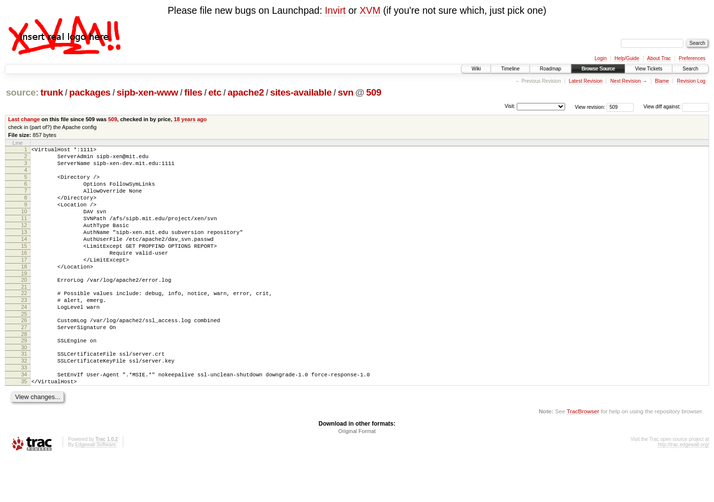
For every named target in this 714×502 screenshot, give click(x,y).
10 (24, 225)
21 (24, 315)
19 (24, 300)
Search (690, 68)
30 (24, 384)
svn (346, 92)
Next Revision (625, 81)
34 (24, 416)
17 (24, 283)
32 (24, 399)
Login (601, 58)
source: (22, 92)
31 (24, 391)
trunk (51, 92)
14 (24, 258)
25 (24, 346)
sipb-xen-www (147, 92)
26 (24, 353)
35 (24, 424)
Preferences (692, 58)
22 (24, 321)
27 (24, 361)
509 (373, 92)
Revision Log (691, 81)
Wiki (476, 68)
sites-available (301, 92)
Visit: (509, 106)
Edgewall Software (95, 489)
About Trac (659, 58)
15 (24, 266)
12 (24, 241)
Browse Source (598, 68)
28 (24, 369)
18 (24, 292)
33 (24, 407)
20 (24, 306)
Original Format (357, 475)
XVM (369, 10)
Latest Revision (585, 81)
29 (24, 376)
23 (24, 330)
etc (215, 92)
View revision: (590, 106)
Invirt (335, 10)
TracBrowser (583, 455)
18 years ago (190, 119)
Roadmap (550, 68)
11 (24, 233)
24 (24, 338)
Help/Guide (626, 58)
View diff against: (676, 106)
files (193, 92)
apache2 (246, 92)
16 (24, 275)
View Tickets (648, 68)
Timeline (510, 68)
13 (24, 250)
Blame (662, 81)
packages (89, 92)
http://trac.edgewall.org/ (683, 489)
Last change (24, 119)
